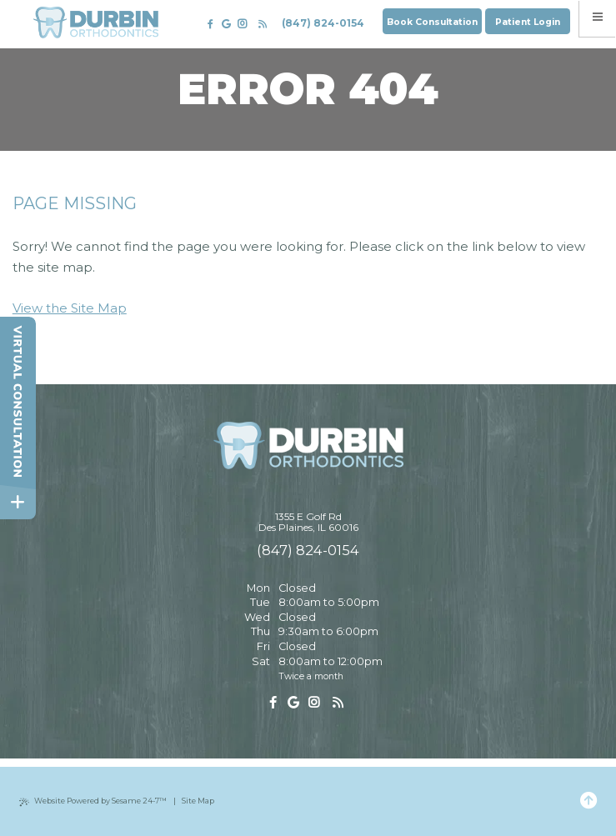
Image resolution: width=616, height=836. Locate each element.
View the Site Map (70, 308)
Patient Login (527, 22)
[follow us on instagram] (242, 24)
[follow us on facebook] (211, 24)
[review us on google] (226, 24)
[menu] (598, 18)
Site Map (198, 800)
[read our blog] (262, 24)
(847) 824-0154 (323, 23)
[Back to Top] (588, 801)
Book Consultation (432, 22)
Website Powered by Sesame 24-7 (93, 801)
